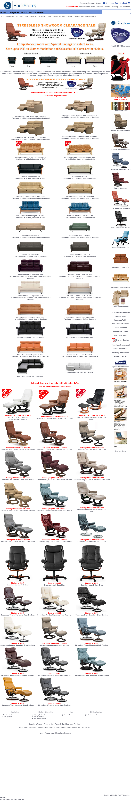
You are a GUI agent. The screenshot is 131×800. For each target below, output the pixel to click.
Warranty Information (120, 353)
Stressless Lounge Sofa (120, 286)
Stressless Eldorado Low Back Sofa (80, 196)
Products (9, 16)
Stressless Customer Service (90, 3)
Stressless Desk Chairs (120, 227)
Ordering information (63, 733)
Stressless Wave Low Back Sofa (79, 274)
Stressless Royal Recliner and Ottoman (91, 541)
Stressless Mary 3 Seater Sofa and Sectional (79, 136)
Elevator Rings (120, 316)
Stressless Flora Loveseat (79, 254)
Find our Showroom (69, 715)
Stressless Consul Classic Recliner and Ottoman (54, 449)
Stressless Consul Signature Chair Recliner (18, 615)
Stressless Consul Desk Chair (18, 585)
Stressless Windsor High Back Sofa (30, 216)
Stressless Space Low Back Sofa (80, 355)
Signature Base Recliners (120, 168)
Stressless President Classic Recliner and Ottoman (54, 418)
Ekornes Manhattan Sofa (30, 177)
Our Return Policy (39, 716)
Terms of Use (49, 724)
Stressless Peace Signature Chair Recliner (91, 645)
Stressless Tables (120, 320)
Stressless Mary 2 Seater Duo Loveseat (30, 137)
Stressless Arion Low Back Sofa (79, 296)
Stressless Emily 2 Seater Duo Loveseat (30, 116)
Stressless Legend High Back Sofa (30, 337)
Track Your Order (8, 715)
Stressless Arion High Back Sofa (30, 296)
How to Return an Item (40, 718)
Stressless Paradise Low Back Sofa (80, 317)
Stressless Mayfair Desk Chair (92, 585)
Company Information (37, 727)
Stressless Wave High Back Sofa (30, 274)
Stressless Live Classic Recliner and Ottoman (17, 480)
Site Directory (86, 727)
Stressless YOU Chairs (120, 247)
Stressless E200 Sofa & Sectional (30, 377)
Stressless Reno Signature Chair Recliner (92, 615)
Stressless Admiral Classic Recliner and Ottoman (91, 418)
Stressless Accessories (120, 312)
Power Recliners (120, 187)
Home (41, 733)
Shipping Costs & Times (40, 715)
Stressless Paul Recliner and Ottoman (92, 449)
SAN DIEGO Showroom (120, 46)
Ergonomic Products (22, 16)
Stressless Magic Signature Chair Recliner (17, 675)
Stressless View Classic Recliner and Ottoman (18, 541)
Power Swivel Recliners (120, 130)
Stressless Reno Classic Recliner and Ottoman (18, 511)
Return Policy (60, 724)
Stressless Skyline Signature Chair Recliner (92, 675)
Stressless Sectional (120, 306)
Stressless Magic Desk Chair (54, 585)
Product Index (50, 733)
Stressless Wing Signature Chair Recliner (54, 705)
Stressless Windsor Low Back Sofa (80, 216)
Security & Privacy (35, 724)
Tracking (115, 7)
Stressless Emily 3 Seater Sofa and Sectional (79, 115)
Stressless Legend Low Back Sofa (79, 337)
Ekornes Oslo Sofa (79, 177)
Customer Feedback (73, 724)
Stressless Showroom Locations (91, 7)
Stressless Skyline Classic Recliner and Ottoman (54, 511)
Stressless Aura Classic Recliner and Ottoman (18, 449)
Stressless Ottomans (120, 324)
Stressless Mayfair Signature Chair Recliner (54, 615)
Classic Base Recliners (120, 149)
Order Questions (7, 716)
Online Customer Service (93, 715)
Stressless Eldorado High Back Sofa (30, 196)
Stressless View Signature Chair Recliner (18, 705)
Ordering (107, 7)
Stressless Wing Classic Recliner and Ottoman (54, 541)
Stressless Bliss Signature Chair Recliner (54, 675)
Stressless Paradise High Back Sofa (30, 317)
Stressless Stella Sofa (30, 234)
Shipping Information (72, 727)
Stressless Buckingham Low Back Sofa (79, 157)
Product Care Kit (120, 356)
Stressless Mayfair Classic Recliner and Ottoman (92, 480)
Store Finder (23, 727)
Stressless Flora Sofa (30, 254)
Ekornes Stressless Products (41, 16)
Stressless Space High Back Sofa (30, 355)
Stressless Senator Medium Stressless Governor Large (18, 418)
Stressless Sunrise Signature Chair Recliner (18, 645)
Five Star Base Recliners (120, 207)
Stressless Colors (121, 111)
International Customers (55, 727)
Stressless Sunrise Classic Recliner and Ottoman (91, 511)
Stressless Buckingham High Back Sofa (30, 157)
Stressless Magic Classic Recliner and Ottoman (54, 480)
